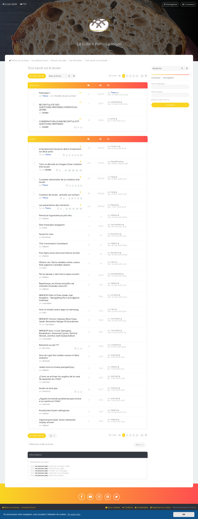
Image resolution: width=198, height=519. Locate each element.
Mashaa (114, 205)
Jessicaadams (116, 225)
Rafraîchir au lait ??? (49, 345)
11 (73, 209)
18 (69, 170)
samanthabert (116, 274)
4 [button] (133, 76)
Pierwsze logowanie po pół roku (55, 215)
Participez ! (44, 93)
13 (81, 209)
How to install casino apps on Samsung (59, 309)
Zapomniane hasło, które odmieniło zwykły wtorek (57, 421)
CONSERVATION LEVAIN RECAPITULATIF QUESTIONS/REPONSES (59, 122)
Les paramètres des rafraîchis (54, 205)
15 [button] (142, 76)
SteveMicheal (116, 162)
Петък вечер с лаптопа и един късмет (59, 274)
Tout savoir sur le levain (44, 68)
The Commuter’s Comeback (53, 243)
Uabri (44, 268)
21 (81, 170)
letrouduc (46, 348)
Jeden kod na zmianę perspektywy (56, 367)
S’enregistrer (168, 78)
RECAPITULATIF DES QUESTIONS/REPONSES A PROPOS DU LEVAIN (58, 107)
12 (77, 209)
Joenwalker (47, 303)
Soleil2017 (46, 391)
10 (70, 209)
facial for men (46, 234)
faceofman (46, 237)
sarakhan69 (115, 102)
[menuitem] (23, 4)
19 (73, 170)
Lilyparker (115, 345)
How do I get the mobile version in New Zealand (59, 356)
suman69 (114, 295)
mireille (45, 113)
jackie (113, 119)
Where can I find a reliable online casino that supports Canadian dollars (59, 263)
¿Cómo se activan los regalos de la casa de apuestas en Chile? (59, 377)
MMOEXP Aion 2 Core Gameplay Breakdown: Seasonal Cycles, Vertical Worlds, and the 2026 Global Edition (58, 333)
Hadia (113, 177)
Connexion (155, 78)
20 (77, 170)
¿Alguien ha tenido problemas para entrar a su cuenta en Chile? (60, 399)
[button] (119, 76)
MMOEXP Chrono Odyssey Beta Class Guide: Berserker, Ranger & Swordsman (58, 320)
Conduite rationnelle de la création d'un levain (59, 180)
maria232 (114, 388)
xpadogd (46, 361)
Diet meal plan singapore (52, 225)
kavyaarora (115, 253)
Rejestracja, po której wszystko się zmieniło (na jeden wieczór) (56, 284)
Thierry (45, 96)
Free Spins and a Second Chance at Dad (59, 253)
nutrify (44, 228)
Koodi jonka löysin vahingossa (54, 410)
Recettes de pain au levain (65, 96)
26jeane (45, 218)
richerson (114, 146)
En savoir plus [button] (74, 514)
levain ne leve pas (48, 388)
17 (66, 170)
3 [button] (130, 76)
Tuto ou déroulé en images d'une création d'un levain (60, 165)
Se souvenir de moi (161, 100)
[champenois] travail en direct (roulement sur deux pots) (60, 150)
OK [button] (183, 514)
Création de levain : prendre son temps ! (59, 194)
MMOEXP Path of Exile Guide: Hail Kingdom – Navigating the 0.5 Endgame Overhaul (59, 298)
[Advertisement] (16, 104)
